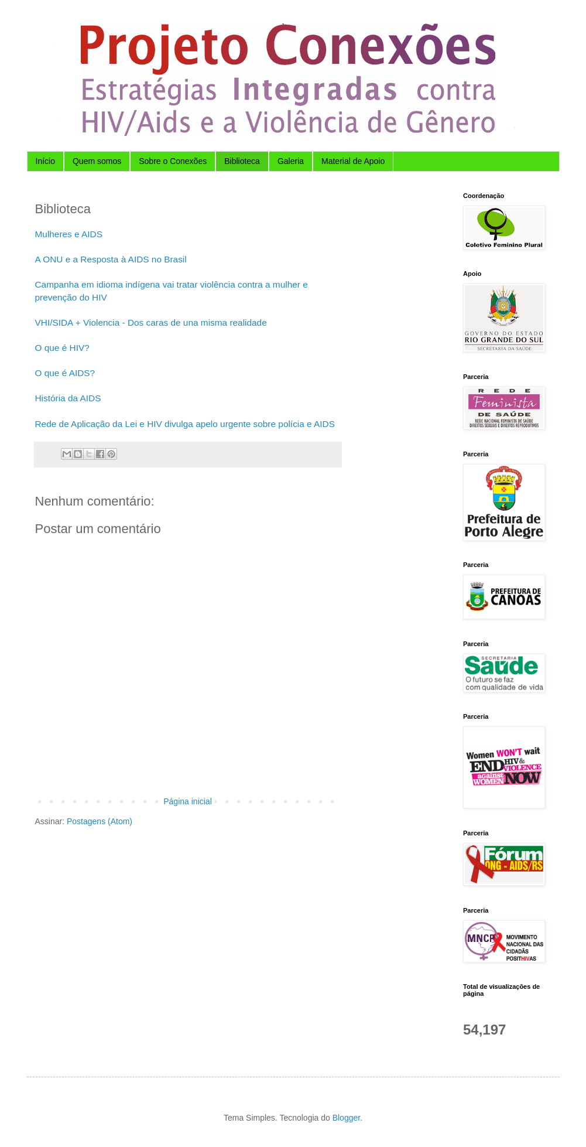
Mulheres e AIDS (68, 234)
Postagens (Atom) (99, 821)
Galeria (290, 161)
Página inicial (187, 801)
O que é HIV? (62, 348)
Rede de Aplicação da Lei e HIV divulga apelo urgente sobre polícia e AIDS (185, 424)
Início (45, 161)
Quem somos (97, 161)
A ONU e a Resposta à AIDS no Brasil (111, 259)
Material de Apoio (353, 161)
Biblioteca (242, 161)
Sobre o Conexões (173, 161)
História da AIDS (68, 398)
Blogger (346, 1117)
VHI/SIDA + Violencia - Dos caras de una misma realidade (151, 322)
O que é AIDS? (65, 373)
